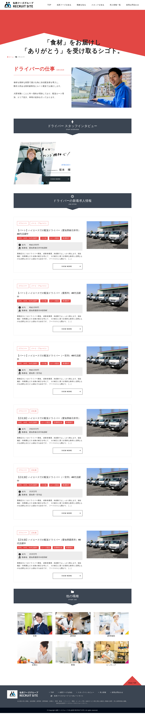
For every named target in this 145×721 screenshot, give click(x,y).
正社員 (35, 412)
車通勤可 (69, 238)
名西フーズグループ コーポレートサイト (69, 701)
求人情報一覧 (115, 5)
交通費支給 (60, 427)
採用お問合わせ (132, 5)
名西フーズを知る (64, 5)
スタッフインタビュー (87, 697)
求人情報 (105, 697)
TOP (49, 5)
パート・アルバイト (41, 223)
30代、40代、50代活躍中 (28, 238)
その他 (45, 238)
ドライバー (23, 223)
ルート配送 (57, 238)
